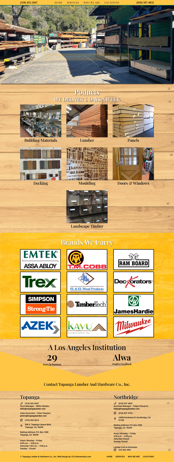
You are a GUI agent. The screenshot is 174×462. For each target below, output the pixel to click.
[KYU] (87, 327)
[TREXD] (31, 282)
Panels (142, 140)
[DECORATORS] (143, 282)
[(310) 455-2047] (22, 403)
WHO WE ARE (134, 456)
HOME (109, 456)
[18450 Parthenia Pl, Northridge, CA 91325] (116, 419)
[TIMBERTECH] (87, 295)
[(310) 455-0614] (22, 420)
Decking (31, 183)
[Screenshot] (31, 120)
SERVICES (120, 456)
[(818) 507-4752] (116, 413)
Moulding (86, 173)
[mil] (133, 327)
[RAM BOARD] (143, 259)
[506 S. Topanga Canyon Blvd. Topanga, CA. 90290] (22, 426)
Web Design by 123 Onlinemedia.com (74, 456)
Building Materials (31, 140)
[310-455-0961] (116, 450)
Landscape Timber (87, 216)
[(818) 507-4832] (116, 403)
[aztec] (40, 327)
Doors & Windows (142, 183)
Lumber (87, 131)
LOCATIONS (148, 456)
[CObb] (87, 250)
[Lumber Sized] (87, 111)
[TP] (87, 273)
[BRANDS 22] (133, 304)
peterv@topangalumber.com (33, 416)
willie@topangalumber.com (33, 409)
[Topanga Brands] (31, 259)
